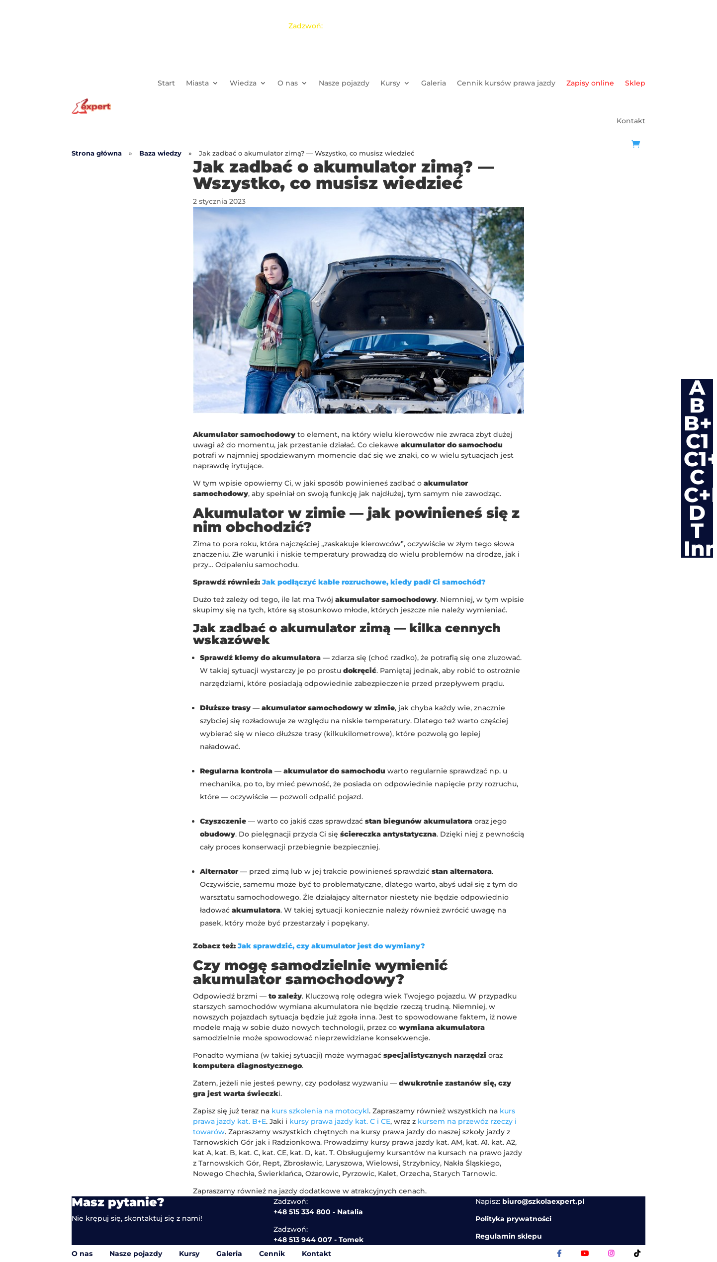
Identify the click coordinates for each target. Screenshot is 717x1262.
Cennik (272, 1253)
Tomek (383, 25)
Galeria (433, 83)
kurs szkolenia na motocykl (320, 1110)
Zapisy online (590, 83)
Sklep (635, 83)
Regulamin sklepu (508, 1236)
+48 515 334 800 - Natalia (431, 4)
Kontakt (631, 120)
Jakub (418, 25)
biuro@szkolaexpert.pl (543, 1201)
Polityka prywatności (513, 1218)
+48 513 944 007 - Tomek (529, 4)
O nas (287, 83)
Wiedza (243, 83)
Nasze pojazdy (344, 83)
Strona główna (97, 153)
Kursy (390, 83)
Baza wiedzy (160, 153)
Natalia (347, 25)
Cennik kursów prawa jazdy (506, 83)
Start (166, 83)
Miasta (197, 83)
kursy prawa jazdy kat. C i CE (339, 1121)
